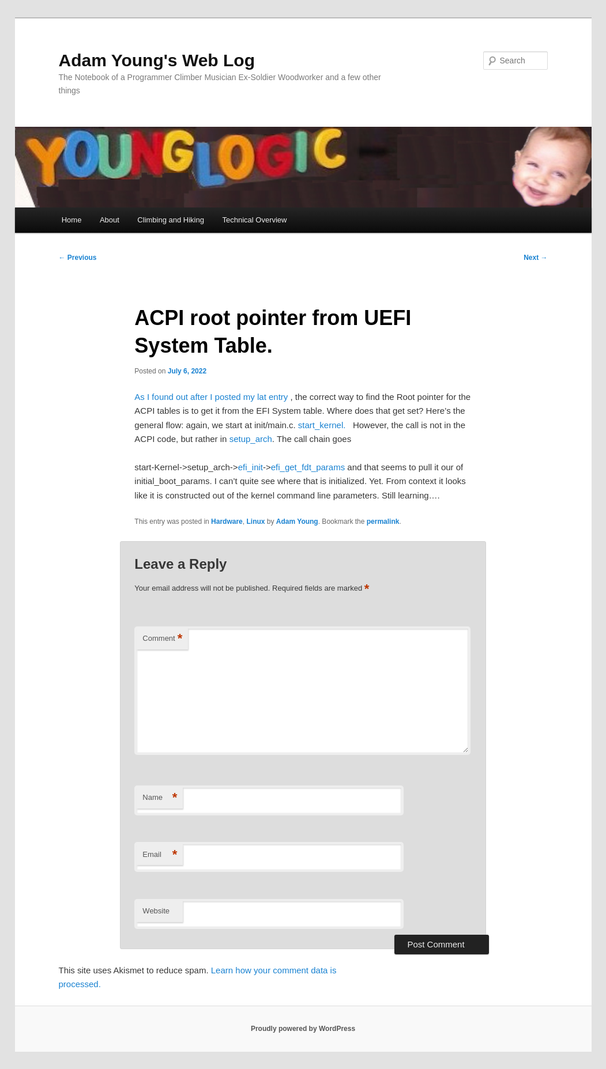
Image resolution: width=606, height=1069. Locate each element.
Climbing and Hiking (170, 220)
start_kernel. (324, 425)
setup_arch (250, 439)
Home (72, 220)
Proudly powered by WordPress (303, 1029)
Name (159, 798)
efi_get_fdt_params (308, 467)
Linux (255, 521)
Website (156, 910)
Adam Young (297, 521)
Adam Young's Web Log (157, 60)
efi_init (250, 467)
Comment (162, 638)
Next (535, 258)
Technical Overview (254, 220)
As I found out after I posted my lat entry (212, 397)
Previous (78, 258)
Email (159, 855)
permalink (383, 521)
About (109, 220)
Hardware (227, 521)
